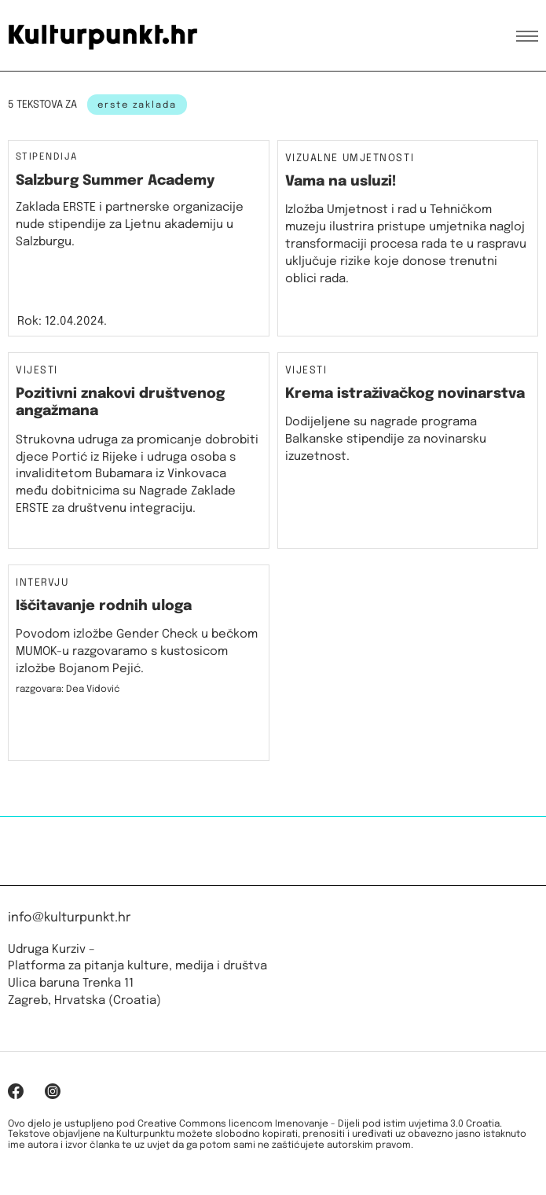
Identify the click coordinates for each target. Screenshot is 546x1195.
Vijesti (37, 371)
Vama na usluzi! (341, 182)
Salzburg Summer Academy (115, 181)
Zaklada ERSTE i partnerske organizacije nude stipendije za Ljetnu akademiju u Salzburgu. (130, 224)
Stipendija (46, 157)
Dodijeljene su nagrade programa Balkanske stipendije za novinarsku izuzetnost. (385, 439)
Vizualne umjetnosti (350, 159)
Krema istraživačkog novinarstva (405, 394)
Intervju (42, 583)
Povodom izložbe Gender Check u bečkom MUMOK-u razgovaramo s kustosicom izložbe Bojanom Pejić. (137, 651)
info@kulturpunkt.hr (69, 918)
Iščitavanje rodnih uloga (104, 606)
